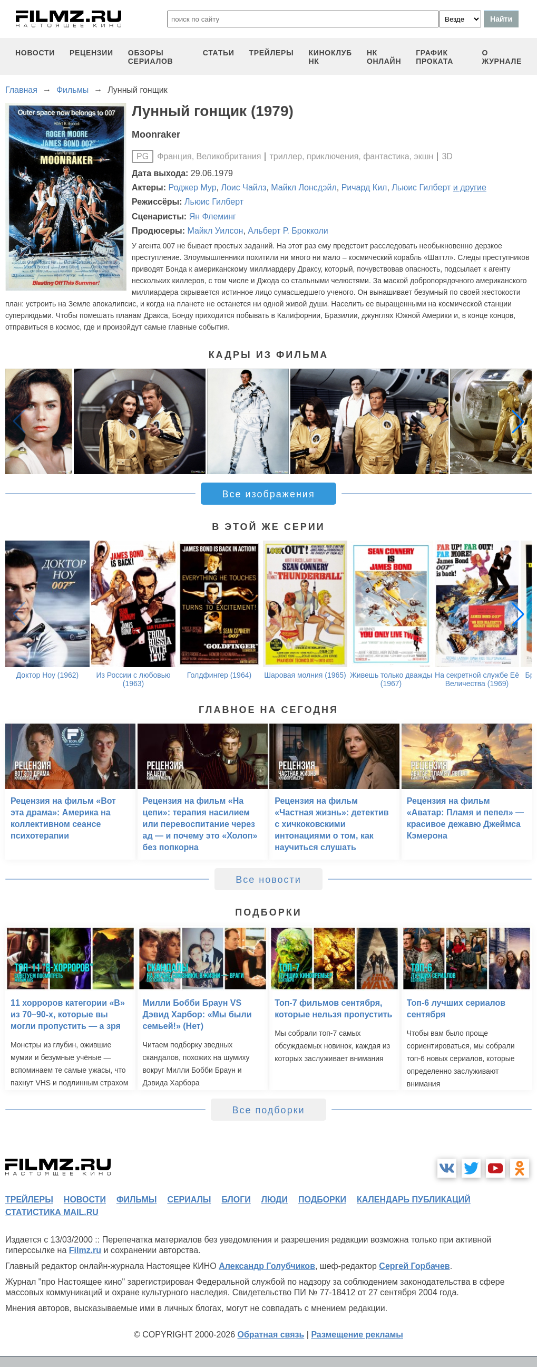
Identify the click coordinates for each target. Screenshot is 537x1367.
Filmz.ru (85, 1250)
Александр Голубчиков (267, 1266)
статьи (219, 53)
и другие (469, 187)
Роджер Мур (193, 187)
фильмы (136, 1199)
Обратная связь (271, 1334)
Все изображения (268, 494)
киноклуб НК (330, 57)
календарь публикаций (414, 1199)
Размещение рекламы (357, 1334)
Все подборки (268, 1110)
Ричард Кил (364, 187)
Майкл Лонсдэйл (304, 187)
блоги (235, 1199)
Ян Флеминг (212, 216)
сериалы (189, 1199)
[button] (518, 421)
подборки (322, 1199)
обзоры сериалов (150, 57)
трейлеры (271, 53)
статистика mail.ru (52, 1212)
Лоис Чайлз (243, 187)
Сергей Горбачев (414, 1266)
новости (35, 53)
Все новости (268, 879)
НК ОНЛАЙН (384, 57)
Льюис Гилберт (421, 187)
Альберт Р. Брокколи (288, 230)
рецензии (91, 53)
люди (274, 1199)
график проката (434, 57)
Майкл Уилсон (215, 230)
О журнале (502, 57)
